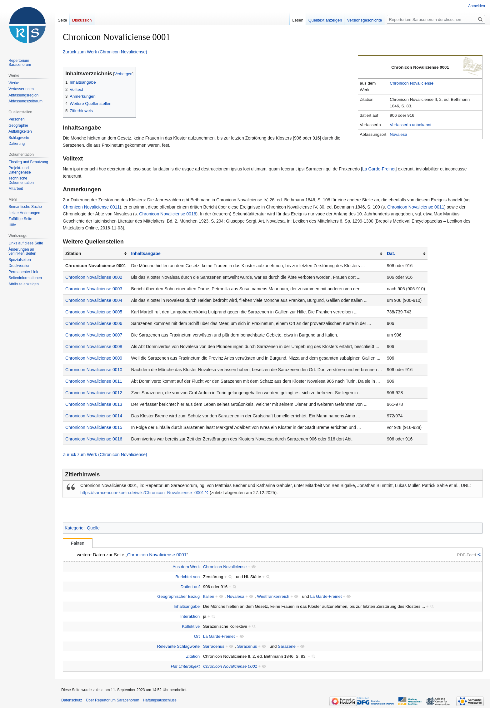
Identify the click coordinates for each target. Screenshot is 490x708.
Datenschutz (71, 700)
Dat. (391, 253)
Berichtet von (188, 576)
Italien (208, 596)
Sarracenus (213, 646)
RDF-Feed (466, 555)
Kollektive (191, 626)
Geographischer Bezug (178, 596)
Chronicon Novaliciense (411, 83)
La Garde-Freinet (379, 168)
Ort (197, 636)
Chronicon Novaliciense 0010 (93, 369)
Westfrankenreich (273, 596)
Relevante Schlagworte (178, 646)
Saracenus (247, 646)
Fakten (77, 543)
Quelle (93, 527)
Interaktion (190, 616)
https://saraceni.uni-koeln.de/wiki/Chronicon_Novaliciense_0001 (142, 492)
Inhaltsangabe (146, 253)
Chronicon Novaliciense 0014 (93, 415)
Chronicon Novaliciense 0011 (91, 206)
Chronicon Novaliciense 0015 (93, 427)
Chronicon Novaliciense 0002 (93, 277)
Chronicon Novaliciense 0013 (93, 404)
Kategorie (74, 527)
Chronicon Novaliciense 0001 (95, 265)
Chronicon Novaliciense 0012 (93, 392)
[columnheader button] (256, 254)
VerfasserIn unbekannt (410, 124)
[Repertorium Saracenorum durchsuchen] (436, 19)
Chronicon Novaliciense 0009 (93, 358)
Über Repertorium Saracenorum (112, 700)
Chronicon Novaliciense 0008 (93, 346)
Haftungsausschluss (159, 700)
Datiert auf (190, 586)
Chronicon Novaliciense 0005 (93, 311)
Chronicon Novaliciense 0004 (93, 300)
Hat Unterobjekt (185, 666)
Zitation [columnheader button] (73, 253)
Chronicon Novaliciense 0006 (93, 323)
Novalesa (398, 134)
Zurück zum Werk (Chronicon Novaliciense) (105, 51)
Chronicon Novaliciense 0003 (93, 288)
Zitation (193, 656)
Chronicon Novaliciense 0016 (167, 213)
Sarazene (287, 646)
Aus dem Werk (186, 566)
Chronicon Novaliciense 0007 (93, 334)
